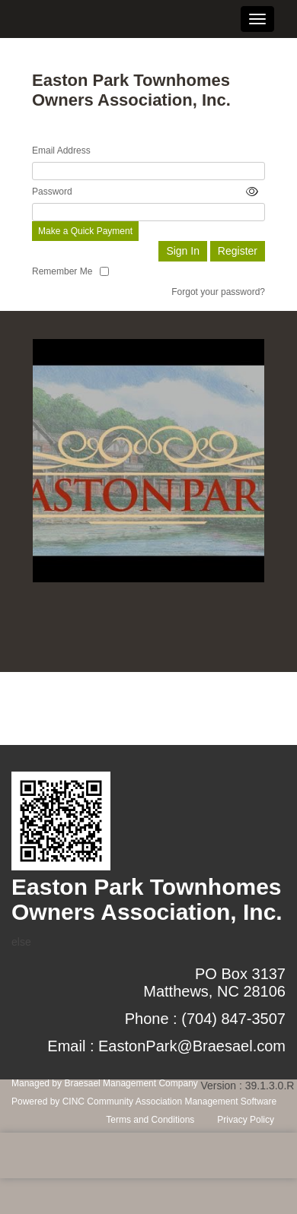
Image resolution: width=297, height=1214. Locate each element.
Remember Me (62, 271)
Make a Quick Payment (85, 231)
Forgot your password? (218, 292)
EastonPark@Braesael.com (192, 1046)
